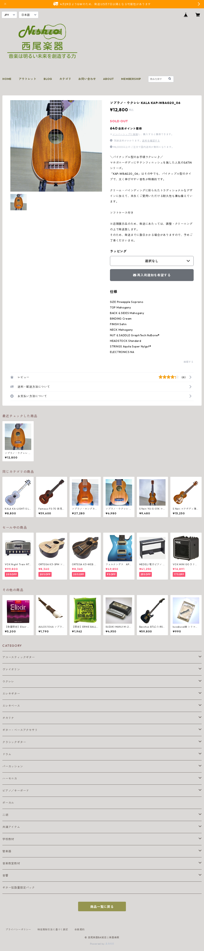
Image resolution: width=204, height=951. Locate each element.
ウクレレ (8, 681)
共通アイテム (11, 827)
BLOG (48, 79)
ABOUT (108, 79)
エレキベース (11, 706)
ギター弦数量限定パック (18, 887)
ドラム (6, 754)
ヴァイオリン (11, 669)
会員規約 (80, 929)
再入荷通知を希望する (152, 275)
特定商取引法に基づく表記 (52, 929)
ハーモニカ (9, 778)
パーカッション (12, 766)
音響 (5, 875)
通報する (188, 361)
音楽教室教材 (11, 863)
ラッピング (118, 251)
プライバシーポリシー (18, 929)
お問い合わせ (87, 79)
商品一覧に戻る (102, 907)
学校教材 (8, 839)
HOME (7, 79)
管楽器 (6, 851)
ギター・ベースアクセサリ (20, 730)
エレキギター (11, 693)
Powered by (102, 943)
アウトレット (27, 79)
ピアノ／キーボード (15, 790)
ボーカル (8, 803)
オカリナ (8, 718)
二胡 (5, 815)
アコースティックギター (18, 657)
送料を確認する (151, 140)
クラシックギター (14, 742)
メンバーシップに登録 (125, 134)
